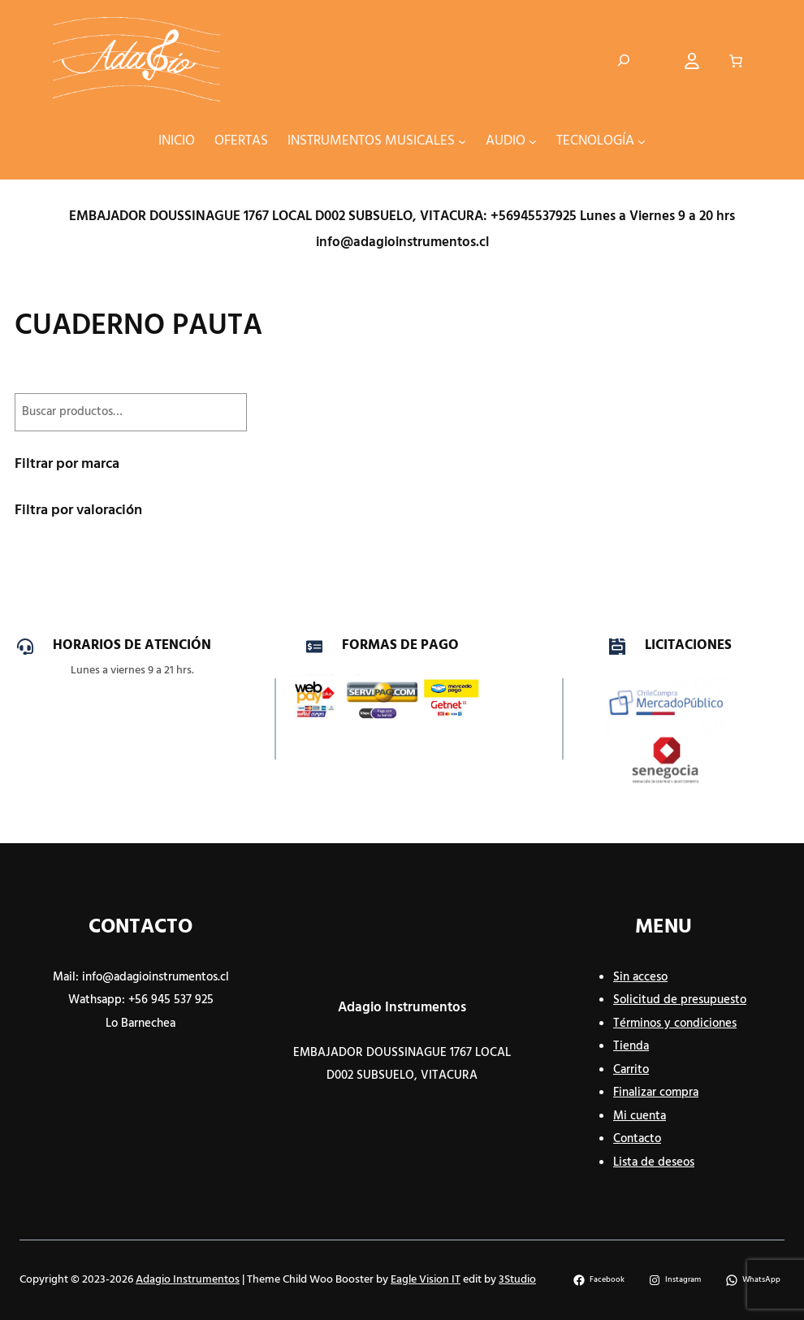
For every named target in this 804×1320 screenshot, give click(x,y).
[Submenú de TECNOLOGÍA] (642, 140)
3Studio (517, 1279)
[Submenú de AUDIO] (533, 140)
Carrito (631, 1070)
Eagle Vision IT (425, 1279)
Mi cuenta (639, 1116)
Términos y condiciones (675, 1023)
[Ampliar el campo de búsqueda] (623, 61)
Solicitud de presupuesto (679, 1000)
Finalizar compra (655, 1092)
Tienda (631, 1046)
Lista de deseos (653, 1162)
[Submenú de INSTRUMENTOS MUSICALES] (462, 140)
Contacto (637, 1139)
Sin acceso (640, 977)
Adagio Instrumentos (402, 1008)
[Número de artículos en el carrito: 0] (736, 61)
